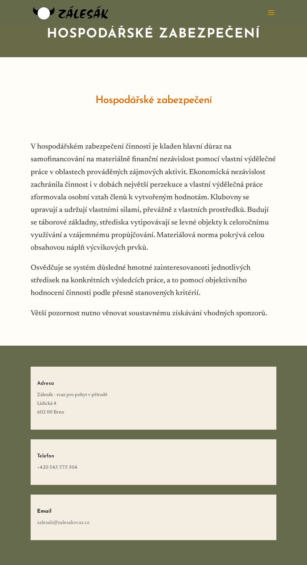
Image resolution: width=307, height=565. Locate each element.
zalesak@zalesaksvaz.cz (63, 522)
